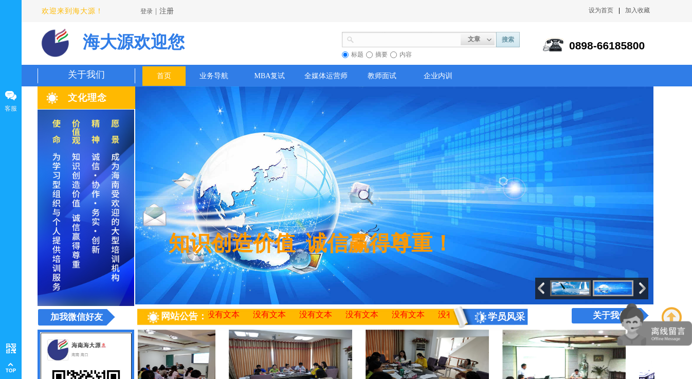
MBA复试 (269, 76)
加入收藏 (637, 10)
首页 (164, 76)
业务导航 (213, 76)
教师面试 (382, 76)
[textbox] (407, 38)
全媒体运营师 (326, 76)
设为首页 (601, 10)
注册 (166, 11)
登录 (146, 11)
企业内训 (438, 76)
